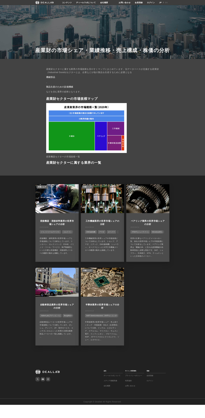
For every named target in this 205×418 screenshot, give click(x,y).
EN (166, 2)
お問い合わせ (124, 2)
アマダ (101, 232)
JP (160, 2)
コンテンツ (67, 2)
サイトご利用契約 (130, 371)
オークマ (111, 232)
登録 (148, 371)
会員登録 (139, 2)
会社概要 (104, 2)
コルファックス (69, 232)
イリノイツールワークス (50, 232)
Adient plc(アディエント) (50, 316)
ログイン (151, 2)
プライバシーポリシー (133, 376)
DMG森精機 (90, 232)
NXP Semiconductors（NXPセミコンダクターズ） (105, 316)
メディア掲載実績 (110, 381)
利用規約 (128, 381)
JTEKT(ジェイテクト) (140, 232)
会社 (105, 371)
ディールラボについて (86, 2)
